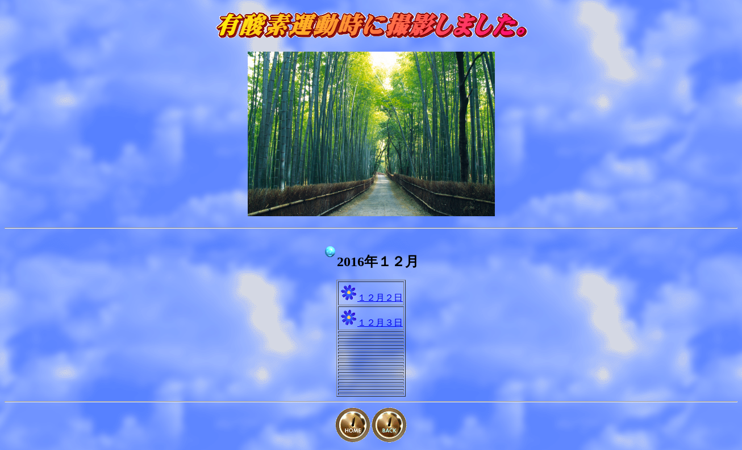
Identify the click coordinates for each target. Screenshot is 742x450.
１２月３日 (380, 322)
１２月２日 (380, 297)
